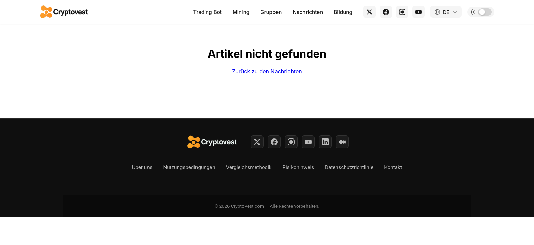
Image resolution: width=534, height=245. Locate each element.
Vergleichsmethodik (249, 167)
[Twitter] (257, 141)
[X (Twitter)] (369, 12)
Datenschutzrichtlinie (349, 167)
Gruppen (271, 12)
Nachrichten (308, 12)
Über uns (142, 167)
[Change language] (446, 12)
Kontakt (393, 167)
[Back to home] (64, 12)
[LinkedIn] (325, 141)
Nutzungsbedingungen (189, 167)
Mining (241, 12)
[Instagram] (402, 12)
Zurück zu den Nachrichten (267, 71)
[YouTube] (418, 12)
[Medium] (342, 141)
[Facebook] (386, 12)
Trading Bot (207, 12)
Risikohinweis (298, 167)
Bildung (343, 12)
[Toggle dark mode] (480, 12)
